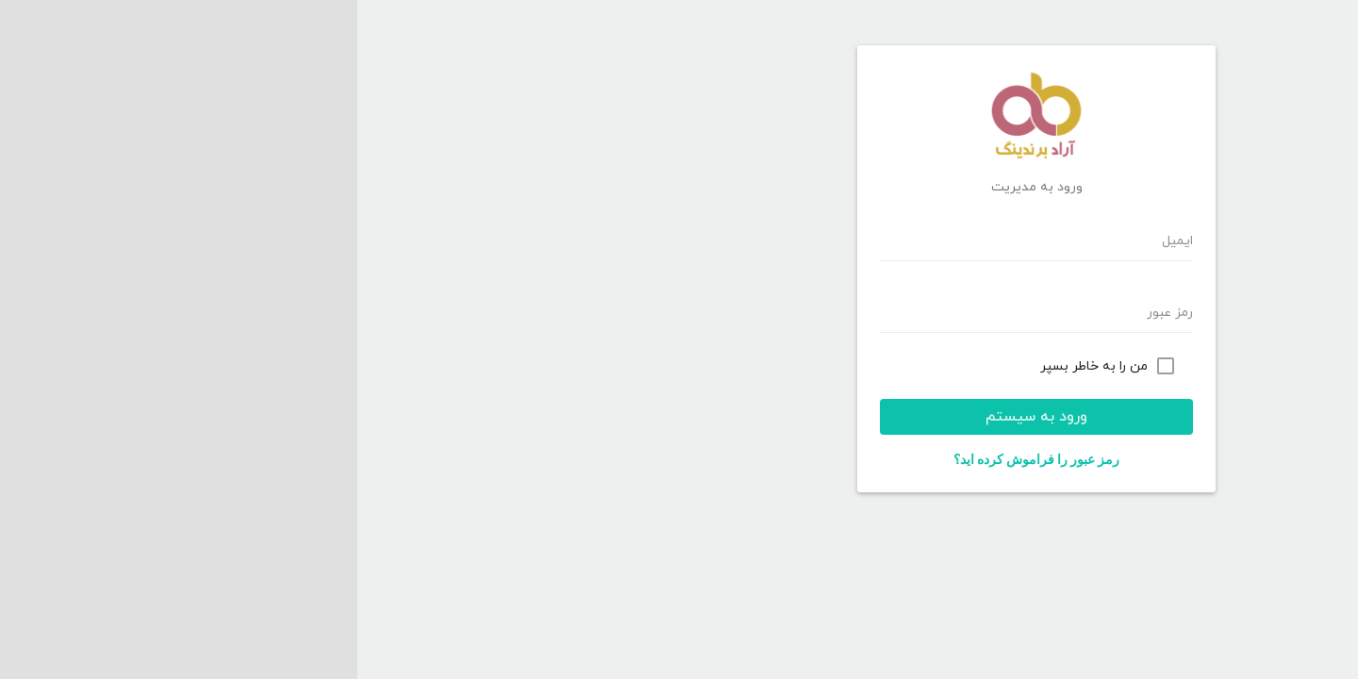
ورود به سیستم (679, 416)
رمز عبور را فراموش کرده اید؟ (679, 459)
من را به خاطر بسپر (736, 365)
